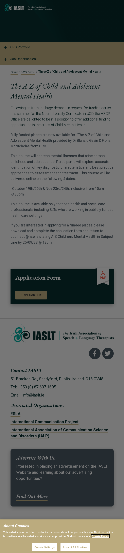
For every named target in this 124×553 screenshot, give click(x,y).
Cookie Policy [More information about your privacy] (100, 539)
